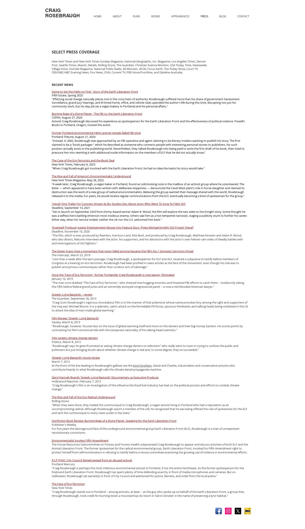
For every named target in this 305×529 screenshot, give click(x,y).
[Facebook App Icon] (218, 511)
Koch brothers (142, 365)
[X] (238, 511)
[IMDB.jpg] (247, 511)
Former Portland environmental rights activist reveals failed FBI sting (96, 133)
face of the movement (187, 263)
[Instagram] (228, 511)
